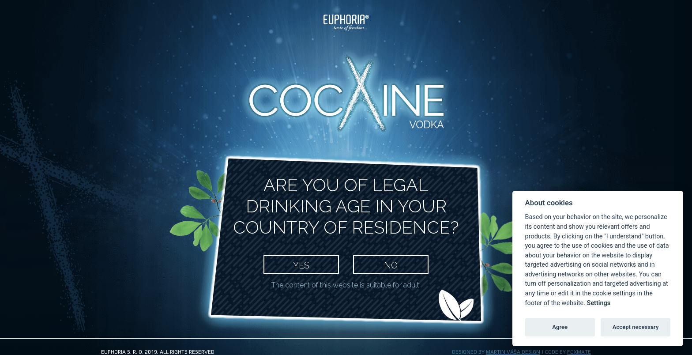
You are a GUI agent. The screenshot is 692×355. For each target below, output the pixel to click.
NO (391, 265)
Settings (599, 303)
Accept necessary (636, 327)
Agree (560, 327)
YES (301, 265)
